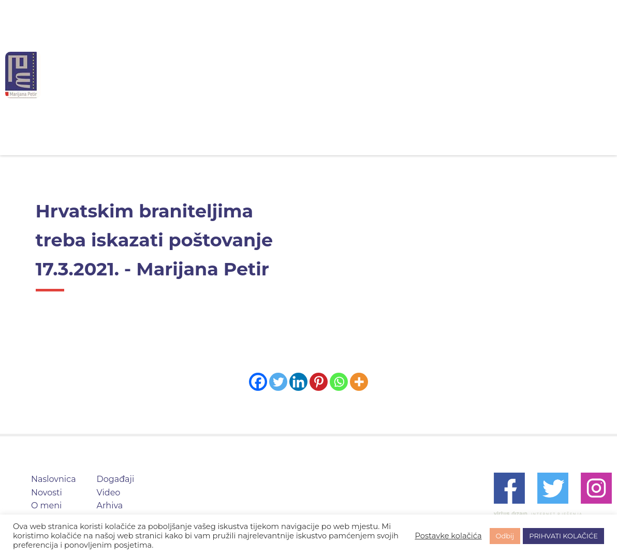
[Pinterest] (319, 382)
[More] (359, 382)
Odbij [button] (505, 536)
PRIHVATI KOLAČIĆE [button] (563, 536)
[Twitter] (278, 382)
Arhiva (496, 75)
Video (444, 75)
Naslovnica (204, 75)
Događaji (387, 75)
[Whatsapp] (339, 382)
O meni (326, 75)
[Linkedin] (298, 382)
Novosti (269, 75)
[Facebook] (258, 382)
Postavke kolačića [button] (448, 535)
